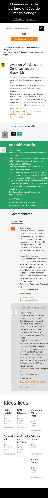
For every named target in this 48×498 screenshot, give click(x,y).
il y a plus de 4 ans (35, 205)
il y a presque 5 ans (30, 300)
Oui (19, 134)
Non (13, 134)
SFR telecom (21, 411)
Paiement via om (35, 437)
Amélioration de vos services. (23, 439)
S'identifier (17, 19)
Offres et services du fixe (22, 114)
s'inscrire (31, 19)
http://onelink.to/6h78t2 (18, 195)
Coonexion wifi (9, 437)
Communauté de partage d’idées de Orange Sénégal (24, 8)
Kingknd (18, 112)
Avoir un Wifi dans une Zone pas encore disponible (26, 68)
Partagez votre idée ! (24, 39)
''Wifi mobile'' (8, 411)
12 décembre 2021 (16, 205)
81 (36, 453)
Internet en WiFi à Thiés (36, 413)
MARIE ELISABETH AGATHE (23, 203)
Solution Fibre (34, 461)
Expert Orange (27, 297)
